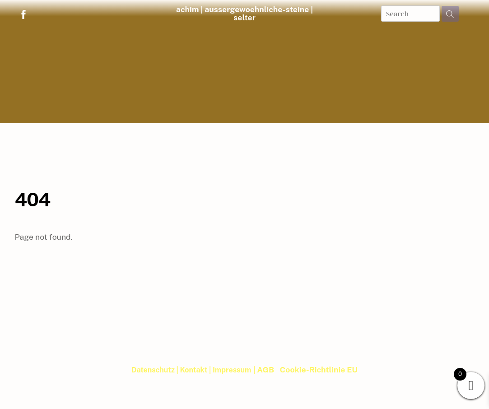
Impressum (232, 370)
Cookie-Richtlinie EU (319, 369)
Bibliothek (243, 130)
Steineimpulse (144, 130)
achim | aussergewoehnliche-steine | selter (244, 13)
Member (244, 149)
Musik (197, 130)
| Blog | (459, 130)
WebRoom (405, 130)
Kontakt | (196, 370)
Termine (347, 130)
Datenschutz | (155, 370)
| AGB (263, 369)
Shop (86, 130)
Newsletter (297, 130)
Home (35, 130)
